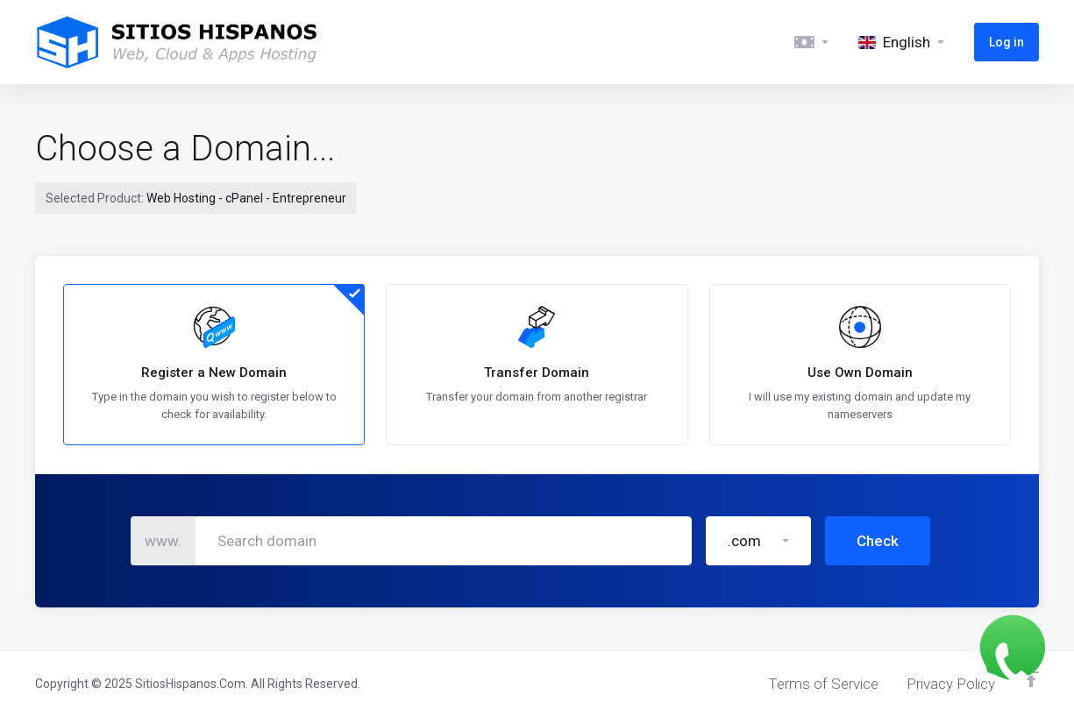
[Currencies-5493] (812, 42)
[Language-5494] (902, 42)
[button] (758, 456)
